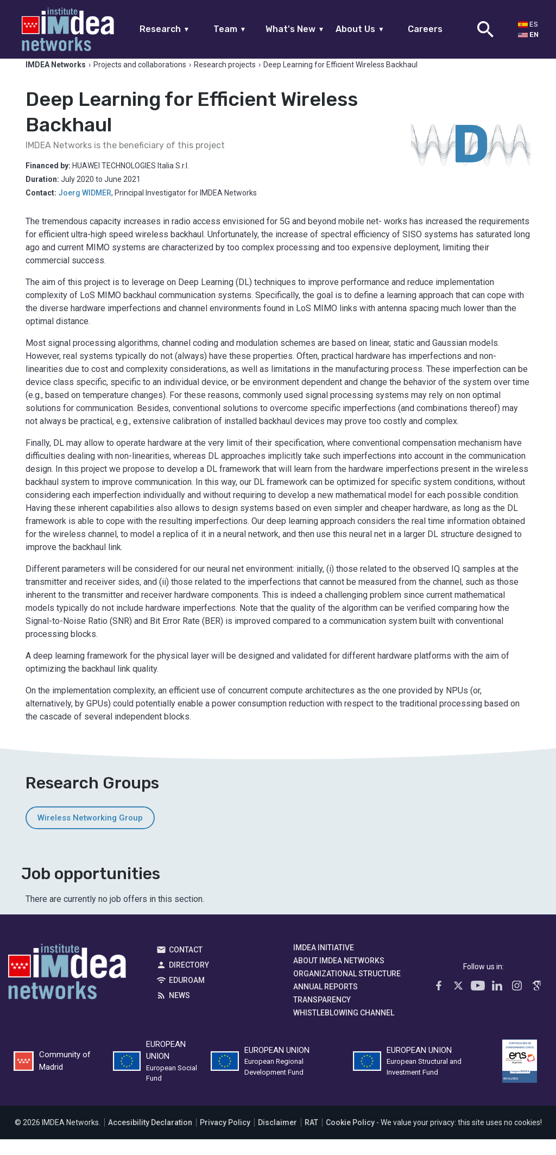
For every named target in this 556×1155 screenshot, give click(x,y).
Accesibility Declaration (150, 1138)
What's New (295, 29)
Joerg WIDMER (84, 208)
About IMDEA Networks (338, 975)
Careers (425, 29)
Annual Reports (325, 1002)
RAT (311, 1138)
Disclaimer (277, 1138)
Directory (189, 980)
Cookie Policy (350, 1138)
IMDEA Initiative (323, 962)
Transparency (322, 1015)
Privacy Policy (225, 1138)
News (179, 1010)
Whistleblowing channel (343, 1028)
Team (230, 29)
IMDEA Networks (67, 989)
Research (165, 29)
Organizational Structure (347, 988)
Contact (186, 965)
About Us (360, 29)
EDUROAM (187, 995)
